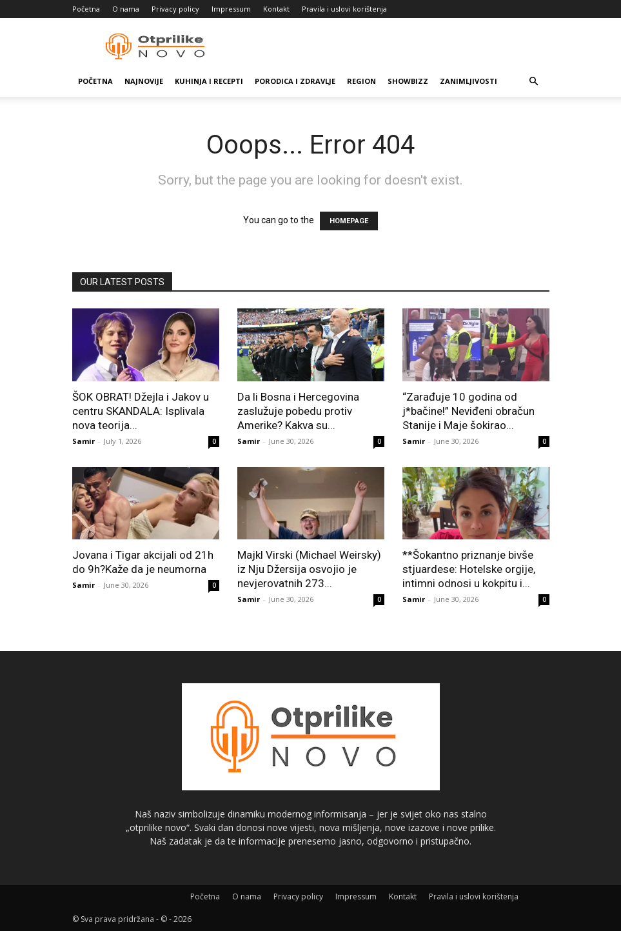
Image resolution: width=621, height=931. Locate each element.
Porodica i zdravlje (295, 81)
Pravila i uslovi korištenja (344, 9)
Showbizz (408, 81)
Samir (83, 441)
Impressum (231, 9)
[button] (533, 81)
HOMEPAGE (349, 221)
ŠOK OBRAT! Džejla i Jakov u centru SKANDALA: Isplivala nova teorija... (140, 411)
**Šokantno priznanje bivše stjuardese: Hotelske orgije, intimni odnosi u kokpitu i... (468, 569)
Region (361, 81)
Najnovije (143, 81)
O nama (125, 9)
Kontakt (276, 9)
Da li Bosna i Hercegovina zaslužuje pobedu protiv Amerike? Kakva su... (298, 411)
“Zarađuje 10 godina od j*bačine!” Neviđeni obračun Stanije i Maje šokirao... (468, 411)
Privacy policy (175, 9)
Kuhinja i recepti (209, 81)
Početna (86, 9)
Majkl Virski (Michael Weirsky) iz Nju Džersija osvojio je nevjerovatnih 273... (309, 569)
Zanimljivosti (468, 81)
